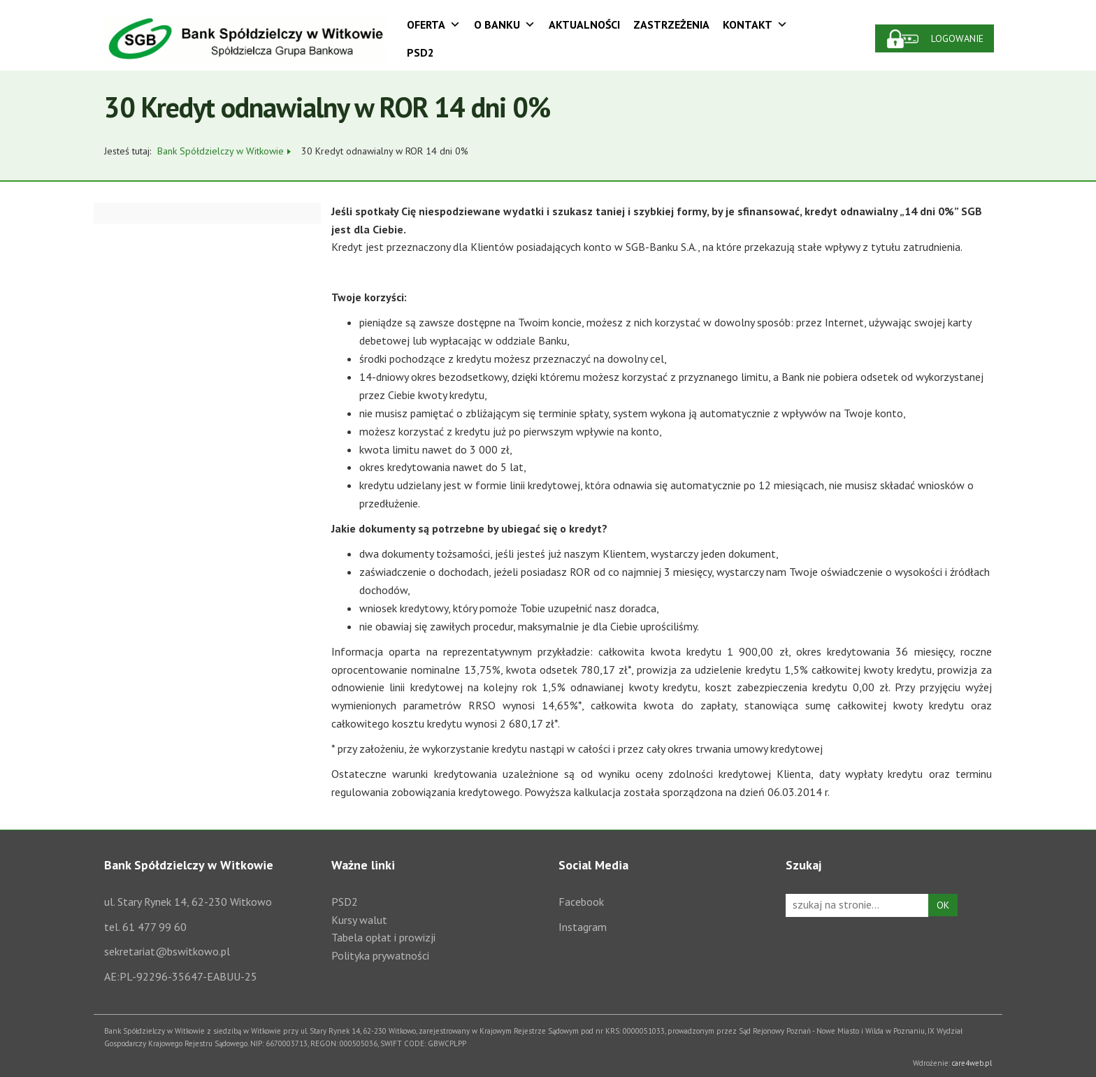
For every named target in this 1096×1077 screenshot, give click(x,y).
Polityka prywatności (380, 955)
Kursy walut (359, 920)
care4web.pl (972, 1063)
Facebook (581, 902)
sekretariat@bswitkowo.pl (167, 951)
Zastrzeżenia (671, 24)
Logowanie (957, 38)
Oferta (434, 24)
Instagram (582, 927)
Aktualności (584, 24)
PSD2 (420, 52)
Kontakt (755, 24)
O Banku (504, 24)
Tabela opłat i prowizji (383, 937)
